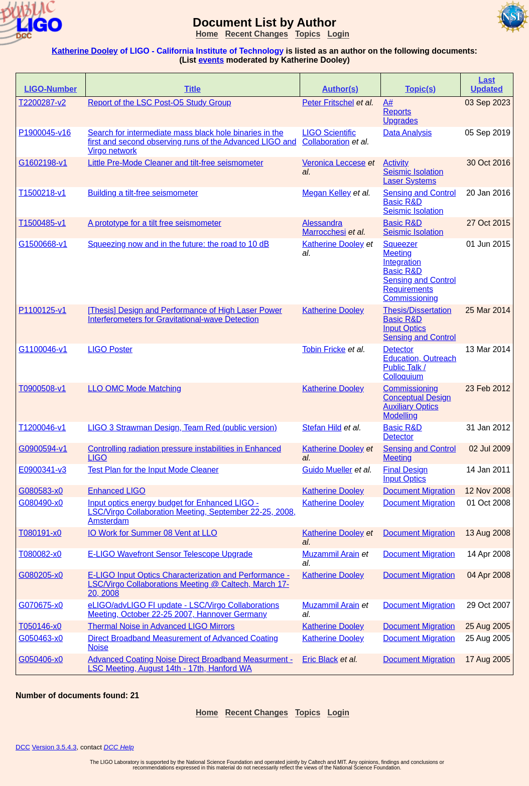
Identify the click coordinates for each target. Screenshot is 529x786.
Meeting (397, 253)
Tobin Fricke (323, 349)
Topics (307, 34)
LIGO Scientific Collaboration (329, 137)
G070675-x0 (41, 605)
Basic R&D (402, 202)
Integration (402, 262)
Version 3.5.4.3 (54, 747)
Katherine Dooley (85, 51)
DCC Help (119, 747)
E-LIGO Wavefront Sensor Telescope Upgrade (170, 554)
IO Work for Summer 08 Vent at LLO (152, 533)
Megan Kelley (326, 193)
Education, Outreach (419, 358)
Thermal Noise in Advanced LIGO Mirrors (161, 626)
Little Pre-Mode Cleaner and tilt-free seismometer (175, 163)
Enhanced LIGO (117, 491)
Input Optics (404, 328)
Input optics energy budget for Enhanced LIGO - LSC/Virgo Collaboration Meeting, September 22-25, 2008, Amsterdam (192, 512)
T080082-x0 (40, 554)
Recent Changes (256, 34)
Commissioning (410, 298)
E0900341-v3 (42, 469)
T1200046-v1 (42, 427)
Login (338, 34)
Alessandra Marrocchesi (324, 227)
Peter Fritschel (328, 102)
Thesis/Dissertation (417, 310)
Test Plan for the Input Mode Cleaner (153, 469)
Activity (396, 163)
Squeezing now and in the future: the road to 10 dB (178, 244)
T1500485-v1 (42, 223)
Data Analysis (407, 132)
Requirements (408, 289)
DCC (23, 747)
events (211, 60)
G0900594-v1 (43, 448)
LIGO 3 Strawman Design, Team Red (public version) (182, 427)
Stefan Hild (321, 427)
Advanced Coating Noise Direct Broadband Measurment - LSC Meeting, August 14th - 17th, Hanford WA (190, 664)
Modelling (400, 415)
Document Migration (419, 491)
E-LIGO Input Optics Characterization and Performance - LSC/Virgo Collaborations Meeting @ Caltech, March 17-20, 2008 (189, 584)
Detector (398, 349)
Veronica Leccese (333, 163)
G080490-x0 (41, 503)
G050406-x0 (41, 659)
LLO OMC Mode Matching (134, 388)
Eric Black (320, 659)
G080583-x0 (41, 491)
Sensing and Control (419, 193)
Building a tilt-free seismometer (143, 193)
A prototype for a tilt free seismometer (154, 223)
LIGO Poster (110, 349)
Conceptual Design (417, 397)
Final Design (405, 469)
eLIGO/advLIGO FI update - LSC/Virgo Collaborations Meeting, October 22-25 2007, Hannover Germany (183, 609)
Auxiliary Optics (410, 406)
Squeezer (400, 244)
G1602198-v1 (43, 163)
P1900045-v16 (45, 132)
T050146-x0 (40, 626)
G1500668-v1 (43, 244)
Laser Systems (409, 181)
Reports (397, 111)
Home (207, 34)
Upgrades (400, 120)
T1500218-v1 (42, 193)
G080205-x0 (41, 575)
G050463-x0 (41, 638)
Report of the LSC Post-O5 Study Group (159, 102)
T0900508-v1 (42, 388)
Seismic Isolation (413, 172)
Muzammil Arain (330, 554)
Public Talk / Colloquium (404, 372)
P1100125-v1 (42, 310)
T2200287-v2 (42, 102)
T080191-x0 (40, 533)
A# (388, 102)
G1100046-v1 (43, 349)
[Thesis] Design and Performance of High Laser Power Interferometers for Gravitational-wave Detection (185, 315)
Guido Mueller (327, 469)
